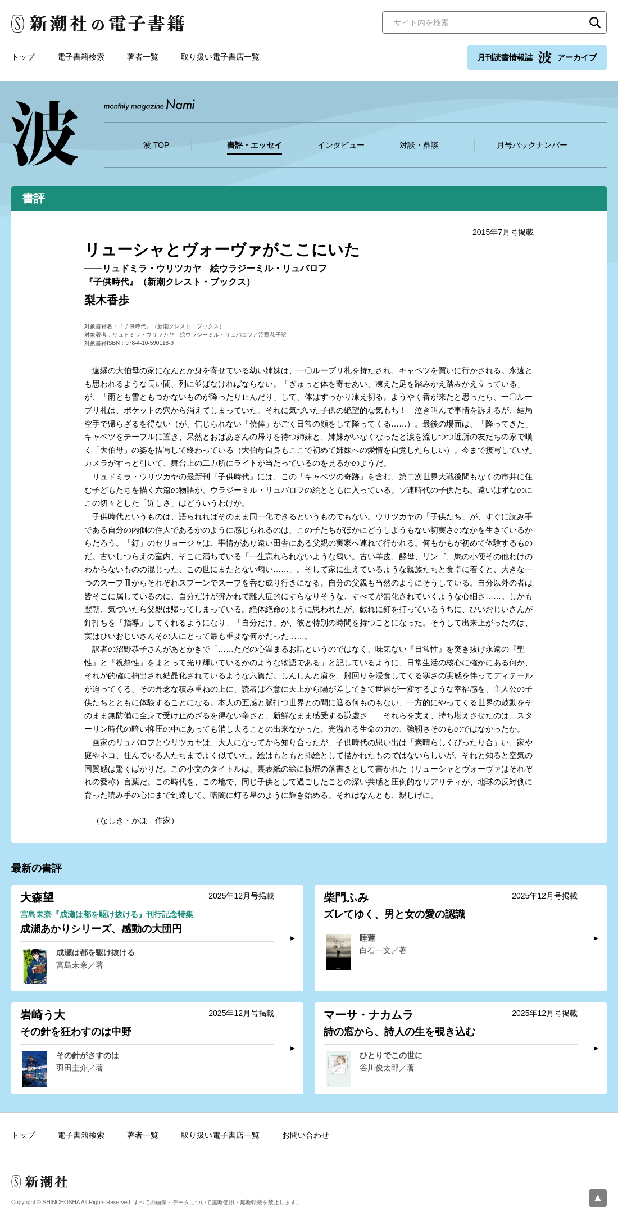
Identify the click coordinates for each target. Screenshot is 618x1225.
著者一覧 (142, 56)
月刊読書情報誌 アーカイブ (537, 57)
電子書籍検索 (80, 56)
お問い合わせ (305, 1135)
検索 (595, 22)
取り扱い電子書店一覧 (220, 56)
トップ (23, 56)
